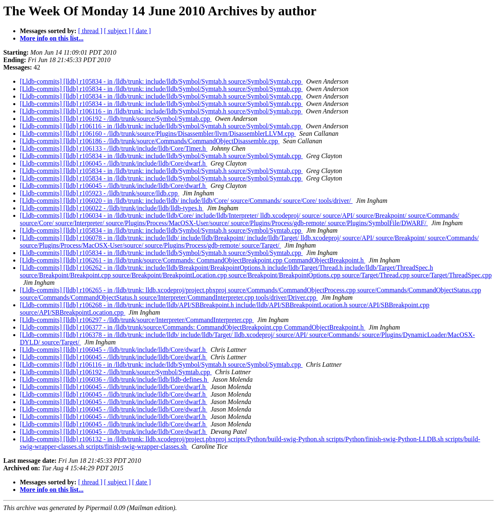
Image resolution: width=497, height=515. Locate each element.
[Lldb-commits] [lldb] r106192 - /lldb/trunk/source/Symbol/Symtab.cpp (116, 118)
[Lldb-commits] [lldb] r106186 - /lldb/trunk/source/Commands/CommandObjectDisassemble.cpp (150, 140)
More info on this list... (52, 38)
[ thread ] (90, 30)
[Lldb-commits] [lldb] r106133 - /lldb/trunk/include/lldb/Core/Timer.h (114, 148)
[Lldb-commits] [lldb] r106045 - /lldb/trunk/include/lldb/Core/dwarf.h (113, 163)
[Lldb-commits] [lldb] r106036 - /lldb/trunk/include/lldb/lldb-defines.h (114, 379)
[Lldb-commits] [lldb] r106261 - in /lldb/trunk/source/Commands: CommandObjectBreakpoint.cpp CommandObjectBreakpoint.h (192, 260)
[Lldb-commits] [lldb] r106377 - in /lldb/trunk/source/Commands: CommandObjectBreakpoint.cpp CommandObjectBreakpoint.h (192, 327)
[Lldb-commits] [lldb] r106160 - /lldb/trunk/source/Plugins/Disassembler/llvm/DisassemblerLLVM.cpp (158, 133)
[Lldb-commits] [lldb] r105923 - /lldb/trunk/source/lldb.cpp (99, 193)
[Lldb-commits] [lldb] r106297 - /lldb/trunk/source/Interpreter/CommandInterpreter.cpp (137, 319)
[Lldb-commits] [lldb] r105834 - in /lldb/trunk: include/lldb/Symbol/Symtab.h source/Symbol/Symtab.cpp (161, 81)
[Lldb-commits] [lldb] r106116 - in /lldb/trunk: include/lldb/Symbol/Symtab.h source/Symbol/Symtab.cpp (161, 111)
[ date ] (141, 30)
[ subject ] (117, 30)
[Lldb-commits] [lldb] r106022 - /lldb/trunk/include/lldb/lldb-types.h (111, 208)
